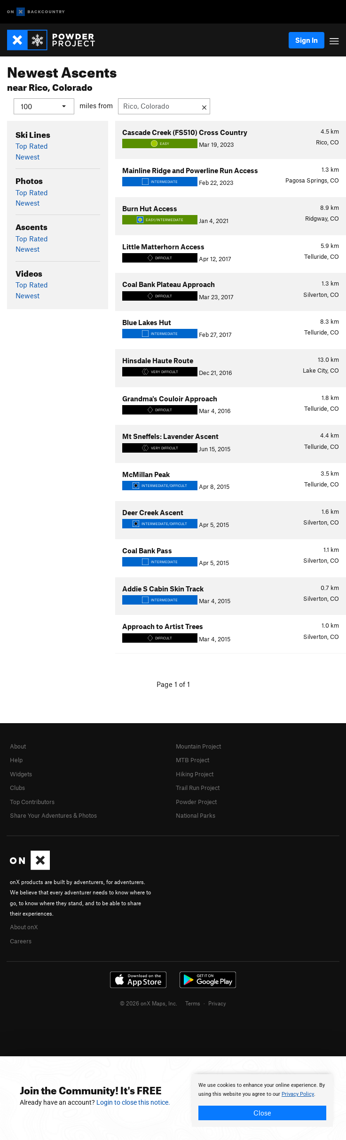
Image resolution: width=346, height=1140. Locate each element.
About (18, 746)
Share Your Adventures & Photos (53, 815)
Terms (192, 1003)
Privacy (217, 1003)
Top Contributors (32, 801)
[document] (262, 1100)
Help (16, 760)
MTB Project (192, 760)
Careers (20, 940)
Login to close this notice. (133, 1102)
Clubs (17, 787)
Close (262, 1112)
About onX (24, 927)
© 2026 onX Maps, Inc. (148, 1003)
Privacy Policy (298, 1094)
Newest (27, 156)
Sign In (306, 40)
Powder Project (196, 801)
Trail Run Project (198, 787)
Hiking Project (194, 773)
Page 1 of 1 (173, 684)
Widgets (21, 773)
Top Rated (32, 146)
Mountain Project (198, 746)
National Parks (195, 815)
